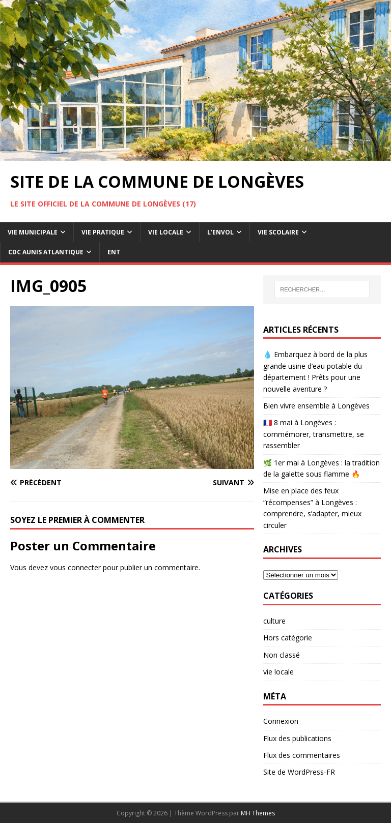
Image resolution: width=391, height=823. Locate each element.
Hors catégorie (287, 637)
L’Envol (220, 232)
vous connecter (75, 567)
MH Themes (258, 813)
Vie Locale (165, 232)
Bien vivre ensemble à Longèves (316, 405)
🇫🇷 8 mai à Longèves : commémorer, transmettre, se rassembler (313, 434)
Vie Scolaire (278, 232)
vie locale (278, 672)
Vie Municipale (33, 232)
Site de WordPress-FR (299, 772)
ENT (113, 252)
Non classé (281, 655)
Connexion (280, 721)
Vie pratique (102, 232)
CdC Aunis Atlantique (45, 252)
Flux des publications (297, 738)
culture (274, 621)
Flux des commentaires (301, 755)
